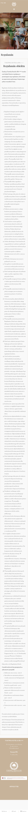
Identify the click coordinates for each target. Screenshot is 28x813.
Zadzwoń (4, 811)
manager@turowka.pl (18, 661)
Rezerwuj (23, 811)
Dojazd (14, 811)
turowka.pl (14, 117)
